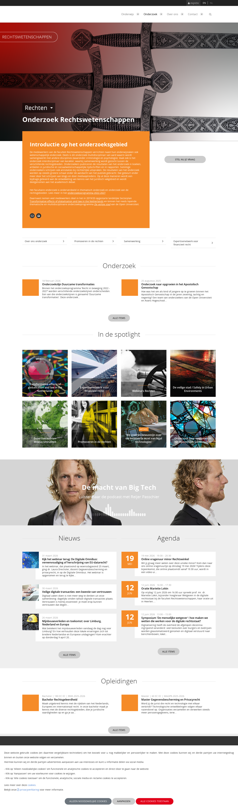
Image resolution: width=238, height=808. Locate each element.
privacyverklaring (29, 789)
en (204, 2)
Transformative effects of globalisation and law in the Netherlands (66, 201)
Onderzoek (154, 14)
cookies (32, 785)
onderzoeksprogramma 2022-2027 (86, 192)
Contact (196, 14)
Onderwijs (131, 14)
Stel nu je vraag (185, 159)
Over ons (176, 14)
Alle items (119, 318)
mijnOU (193, 3)
